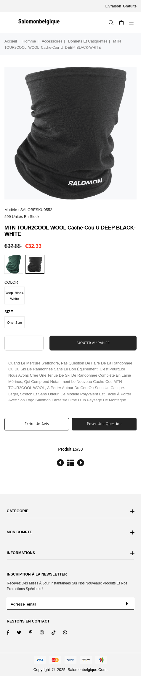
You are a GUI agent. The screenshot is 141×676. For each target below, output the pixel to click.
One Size (14, 322)
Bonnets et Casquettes (88, 41)
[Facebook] (12, 633)
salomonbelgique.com (87, 669)
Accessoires (52, 41)
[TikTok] (57, 633)
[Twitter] (23, 633)
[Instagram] (34, 633)
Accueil (10, 41)
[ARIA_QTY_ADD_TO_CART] (24, 343)
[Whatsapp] (69, 633)
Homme (29, 41)
